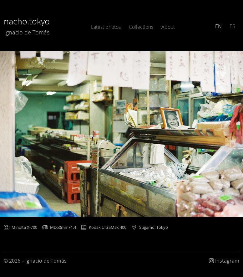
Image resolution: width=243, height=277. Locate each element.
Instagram (224, 260)
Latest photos (106, 26)
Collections (141, 26)
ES (232, 26)
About (168, 26)
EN (218, 26)
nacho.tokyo (27, 25)
